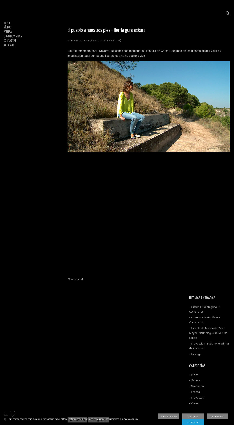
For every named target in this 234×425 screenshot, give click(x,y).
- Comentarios (108, 40)
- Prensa (194, 391)
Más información (169, 416)
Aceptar (193, 422)
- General (195, 380)
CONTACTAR (10, 40)
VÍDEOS (7, 27)
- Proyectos (196, 397)
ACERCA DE (9, 45)
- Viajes (193, 403)
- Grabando (196, 386)
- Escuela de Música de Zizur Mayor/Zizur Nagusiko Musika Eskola (208, 332)
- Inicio (193, 374)
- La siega (195, 354)
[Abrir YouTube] (10, 411)
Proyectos (93, 40)
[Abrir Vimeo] (5, 411)
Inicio (7, 23)
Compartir (75, 279)
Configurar (193, 416)
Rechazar (217, 416)
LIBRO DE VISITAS (13, 36)
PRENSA (8, 32)
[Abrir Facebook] (15, 411)
